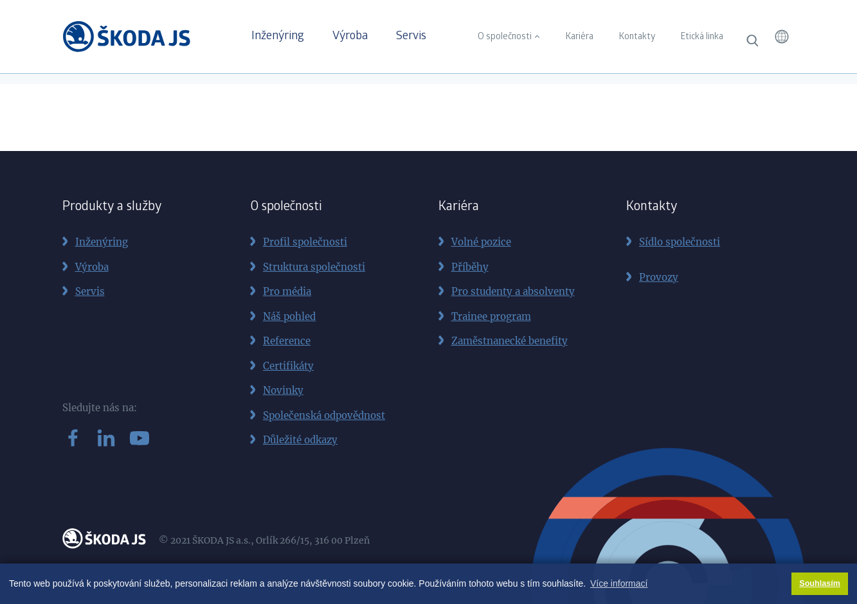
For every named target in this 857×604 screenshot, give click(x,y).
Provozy (658, 277)
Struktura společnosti (314, 267)
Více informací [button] (618, 583)
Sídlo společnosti (679, 242)
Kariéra (579, 37)
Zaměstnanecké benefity (509, 341)
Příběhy (470, 267)
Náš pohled (289, 316)
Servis (411, 36)
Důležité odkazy (300, 440)
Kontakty (637, 37)
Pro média (287, 291)
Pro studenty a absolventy (513, 291)
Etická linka (702, 37)
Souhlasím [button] (819, 583)
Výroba (350, 36)
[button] (781, 36)
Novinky (283, 390)
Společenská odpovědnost (324, 415)
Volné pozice (481, 242)
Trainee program (491, 316)
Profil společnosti (305, 242)
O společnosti (505, 37)
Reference (287, 341)
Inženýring (277, 36)
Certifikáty (288, 366)
